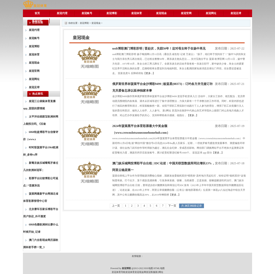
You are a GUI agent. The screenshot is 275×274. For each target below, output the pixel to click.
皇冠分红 (37, 20)
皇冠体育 (136, 13)
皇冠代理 (62, 13)
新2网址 (159, 272)
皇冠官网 (186, 13)
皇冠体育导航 (118, 272)
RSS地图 (148, 268)
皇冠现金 (161, 13)
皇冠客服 (150, 272)
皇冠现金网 (140, 272)
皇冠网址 (211, 13)
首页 (37, 13)
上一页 (116, 205)
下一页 (172, 205)
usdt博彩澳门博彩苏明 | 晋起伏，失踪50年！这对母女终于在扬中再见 (159, 48)
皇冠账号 (87, 13)
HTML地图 (159, 268)
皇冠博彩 (111, 13)
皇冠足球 (236, 13)
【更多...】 (149, 73)
